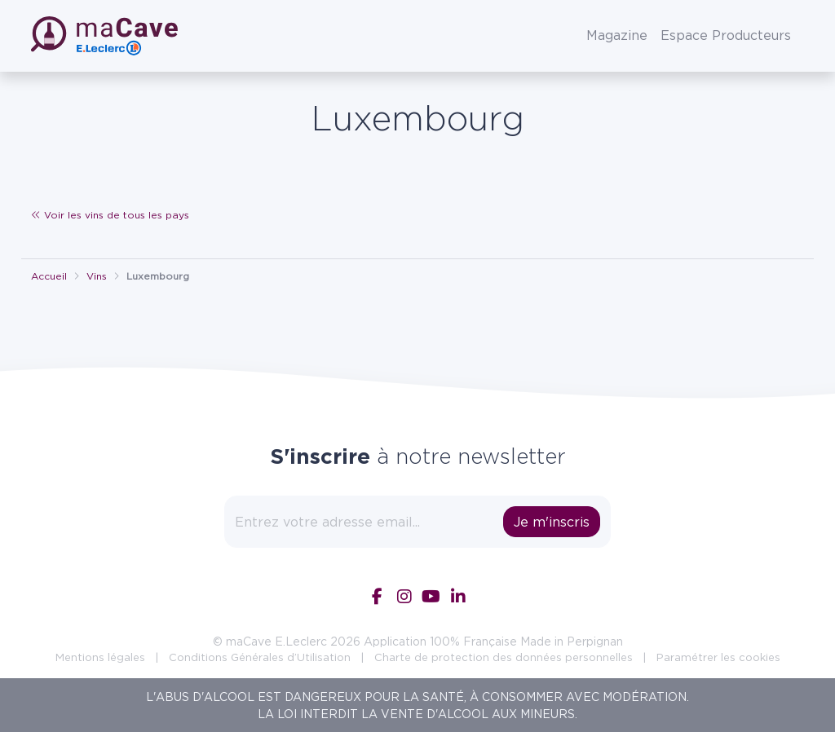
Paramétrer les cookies (718, 657)
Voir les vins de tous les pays (110, 214)
